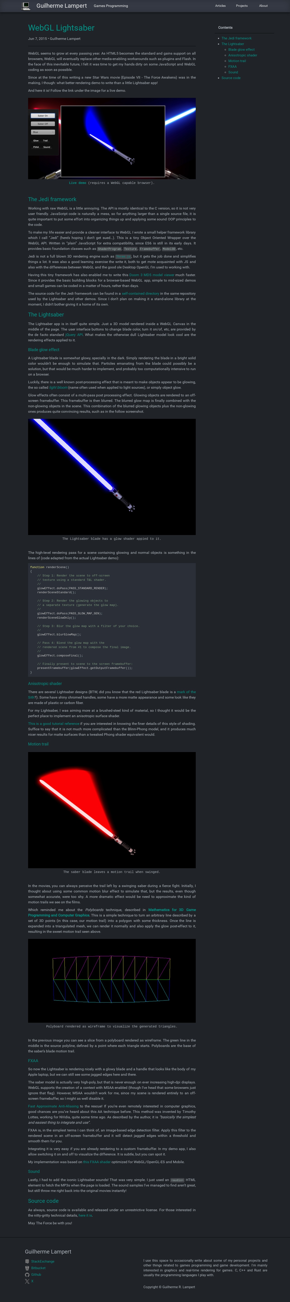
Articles (220, 5)
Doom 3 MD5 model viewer (151, 275)
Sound (233, 72)
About (263, 5)
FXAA (232, 67)
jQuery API (74, 335)
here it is (85, 1215)
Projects (242, 5)
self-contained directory (140, 293)
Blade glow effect (241, 50)
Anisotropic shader (242, 55)
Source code (231, 78)
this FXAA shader (97, 1162)
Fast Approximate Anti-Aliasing (53, 1106)
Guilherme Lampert (61, 5)
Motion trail (237, 61)
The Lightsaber (233, 44)
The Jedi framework (237, 38)
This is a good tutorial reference (53, 723)
